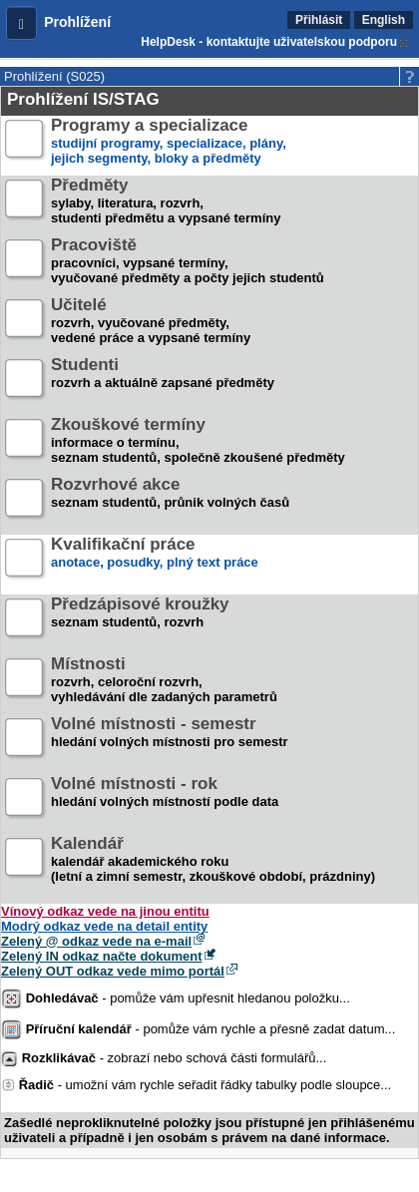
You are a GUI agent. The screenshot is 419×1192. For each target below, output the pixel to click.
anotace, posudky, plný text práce (154, 561)
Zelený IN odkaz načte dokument (102, 956)
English (383, 20)
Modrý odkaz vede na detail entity (104, 926)
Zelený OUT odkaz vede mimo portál (112, 971)
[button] (21, 23)
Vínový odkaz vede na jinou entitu (105, 911)
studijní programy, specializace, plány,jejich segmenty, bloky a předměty (168, 142)
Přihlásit (318, 20)
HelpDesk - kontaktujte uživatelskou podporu (269, 42)
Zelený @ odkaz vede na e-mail (96, 941)
